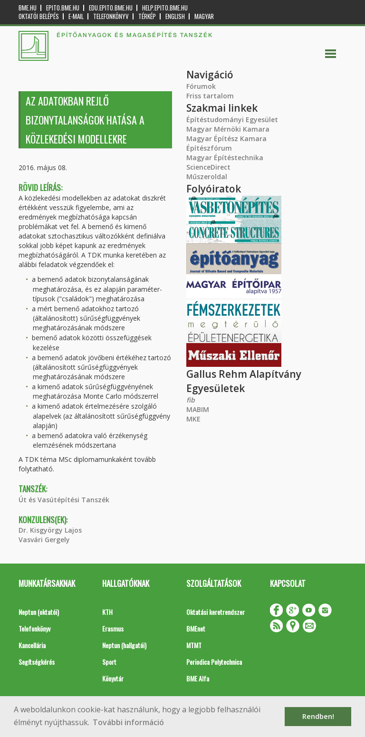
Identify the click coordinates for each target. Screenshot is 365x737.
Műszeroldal (206, 176)
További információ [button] (128, 722)
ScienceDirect (208, 167)
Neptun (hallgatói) (124, 645)
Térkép (147, 16)
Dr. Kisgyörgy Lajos (50, 530)
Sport (109, 662)
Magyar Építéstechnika (224, 157)
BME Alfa (197, 678)
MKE (193, 418)
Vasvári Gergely (44, 539)
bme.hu (28, 8)
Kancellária (32, 645)
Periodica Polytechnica (214, 662)
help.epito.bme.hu (165, 8)
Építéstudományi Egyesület (232, 119)
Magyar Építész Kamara (226, 138)
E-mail (76, 16)
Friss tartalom (210, 95)
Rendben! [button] (318, 716)
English (175, 16)
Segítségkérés (37, 662)
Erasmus (113, 628)
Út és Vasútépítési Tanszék (64, 499)
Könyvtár (113, 678)
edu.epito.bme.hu (111, 8)
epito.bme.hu (62, 8)
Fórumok (201, 86)
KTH (107, 612)
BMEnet (195, 628)
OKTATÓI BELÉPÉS (39, 16)
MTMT (194, 645)
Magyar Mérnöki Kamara (227, 129)
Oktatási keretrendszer (215, 612)
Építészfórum (209, 148)
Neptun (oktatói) (39, 612)
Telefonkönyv (111, 16)
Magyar (204, 16)
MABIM (197, 409)
